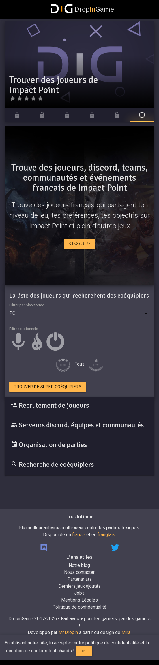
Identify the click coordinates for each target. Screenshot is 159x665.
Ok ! (84, 651)
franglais (106, 534)
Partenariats (79, 579)
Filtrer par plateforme (26, 305)
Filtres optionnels (23, 329)
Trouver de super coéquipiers (47, 386)
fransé (78, 534)
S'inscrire (79, 243)
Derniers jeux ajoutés (79, 586)
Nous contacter (79, 572)
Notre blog (79, 565)
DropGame (82, 9)
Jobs (79, 593)
